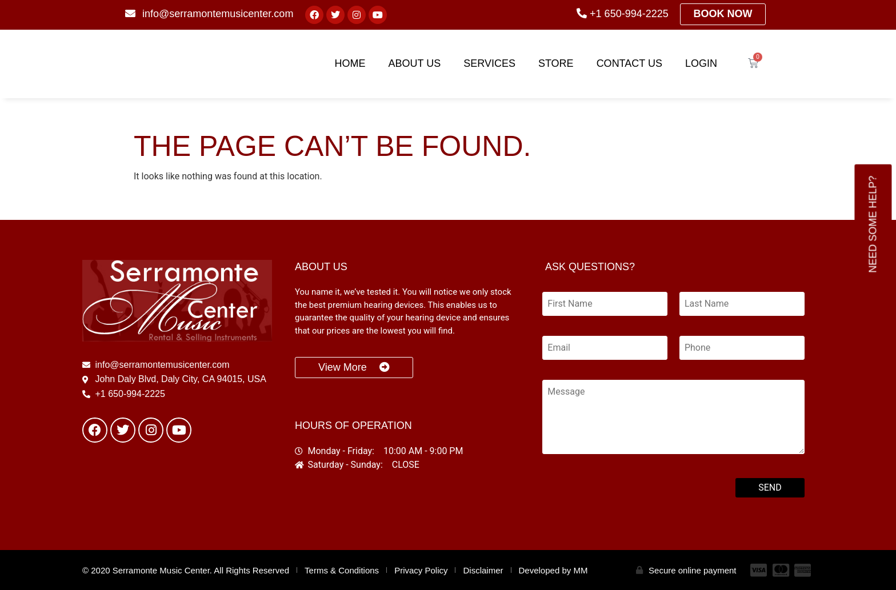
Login (701, 63)
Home (350, 63)
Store (556, 63)
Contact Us (629, 63)
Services (489, 63)
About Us (415, 63)
